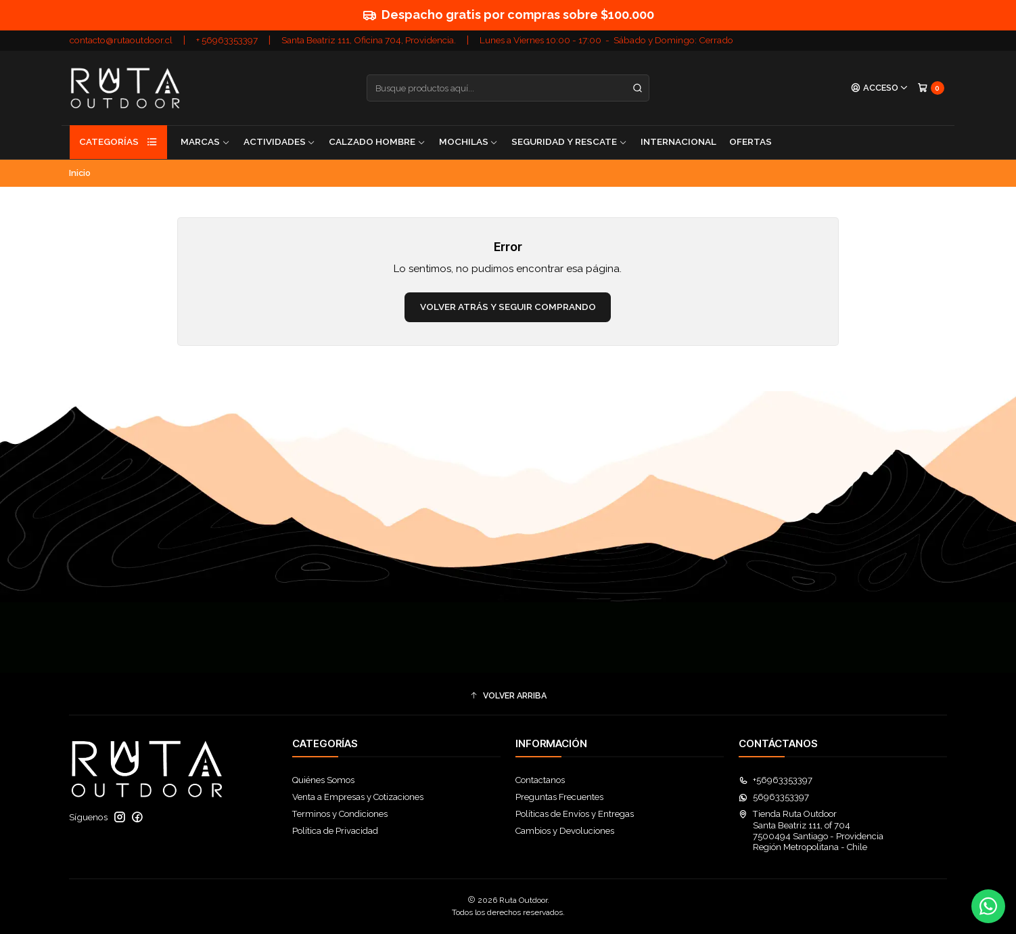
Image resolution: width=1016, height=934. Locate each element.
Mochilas (469, 141)
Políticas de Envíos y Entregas (574, 814)
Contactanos (540, 780)
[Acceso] (879, 88)
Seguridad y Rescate (569, 141)
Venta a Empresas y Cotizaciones (357, 797)
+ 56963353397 (227, 40)
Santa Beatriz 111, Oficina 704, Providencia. (368, 40)
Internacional (678, 141)
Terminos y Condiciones (340, 814)
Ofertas (750, 141)
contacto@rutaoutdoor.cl (121, 40)
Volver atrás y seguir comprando (508, 306)
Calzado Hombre (377, 141)
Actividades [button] (280, 141)
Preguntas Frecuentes (559, 797)
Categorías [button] (118, 142)
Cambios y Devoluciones (564, 831)
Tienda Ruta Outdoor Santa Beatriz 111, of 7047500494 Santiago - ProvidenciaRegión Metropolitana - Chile (811, 830)
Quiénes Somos (323, 780)
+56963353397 (775, 780)
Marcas (205, 141)
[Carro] (931, 87)
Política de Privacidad (335, 831)
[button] (508, 696)
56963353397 (774, 797)
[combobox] (508, 88)
